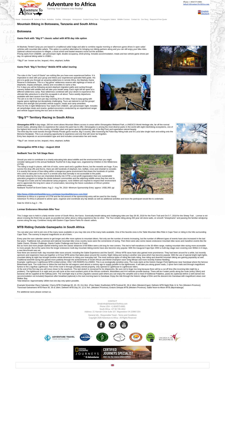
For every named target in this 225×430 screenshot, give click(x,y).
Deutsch (203, 13)
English (203, 11)
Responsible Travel (108, 371)
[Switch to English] (112, 421)
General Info (93, 371)
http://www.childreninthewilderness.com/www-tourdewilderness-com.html (52, 250)
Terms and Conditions (127, 371)
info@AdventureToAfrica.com (196, 4)
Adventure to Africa (71, 4)
